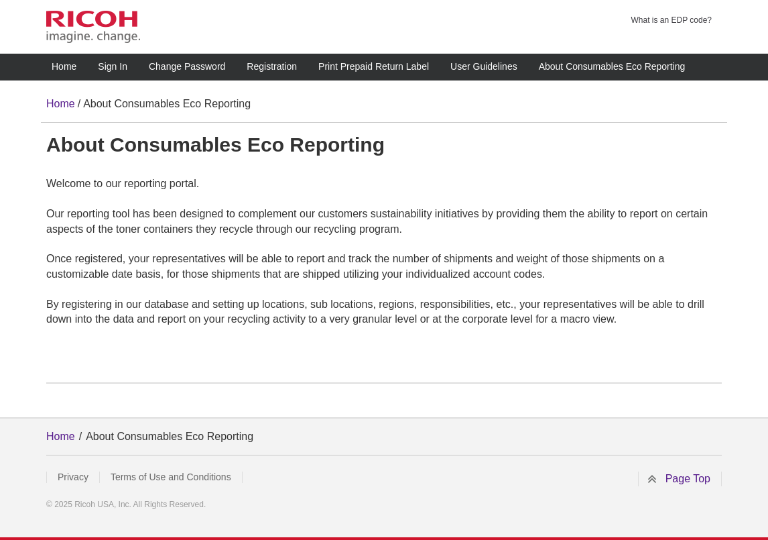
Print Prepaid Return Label (373, 66)
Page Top (687, 478)
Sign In (112, 66)
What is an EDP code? (671, 20)
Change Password (187, 66)
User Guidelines (483, 66)
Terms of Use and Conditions (171, 477)
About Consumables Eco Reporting (612, 66)
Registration (272, 66)
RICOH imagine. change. (93, 27)
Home (64, 66)
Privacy (73, 477)
